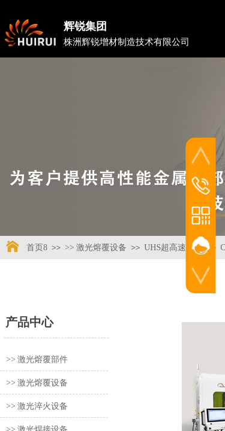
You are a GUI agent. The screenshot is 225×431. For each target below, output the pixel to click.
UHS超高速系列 (173, 247)
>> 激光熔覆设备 (96, 247)
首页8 (36, 247)
